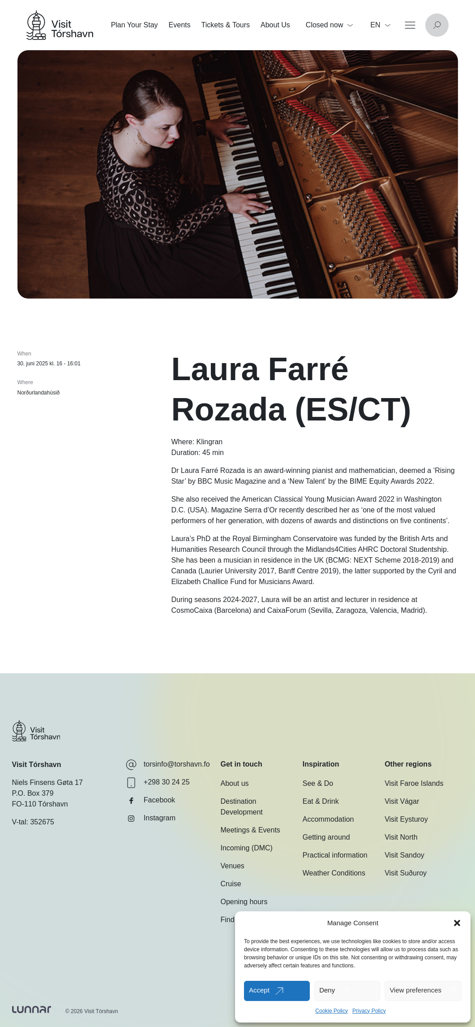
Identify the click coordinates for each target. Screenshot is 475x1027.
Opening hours (243, 902)
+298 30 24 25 (158, 782)
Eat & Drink (321, 801)
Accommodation (328, 819)
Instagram (150, 818)
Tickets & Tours (225, 25)
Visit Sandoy (404, 855)
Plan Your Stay (134, 25)
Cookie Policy (331, 1011)
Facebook (150, 800)
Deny (327, 990)
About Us (275, 25)
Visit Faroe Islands (414, 783)
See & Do (318, 783)
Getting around (326, 837)
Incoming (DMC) (246, 848)
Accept (259, 990)
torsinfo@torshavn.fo (168, 764)
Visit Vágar (402, 801)
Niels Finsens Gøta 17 (47, 782)
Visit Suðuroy (406, 873)
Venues (232, 866)
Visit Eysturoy (406, 819)
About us (234, 783)
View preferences (415, 990)
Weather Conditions (334, 873)
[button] (457, 923)
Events (180, 25)
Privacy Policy (369, 1011)
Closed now (329, 25)
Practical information (335, 855)
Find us (232, 919)
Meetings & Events (250, 830)
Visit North (401, 837)
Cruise (230, 884)
